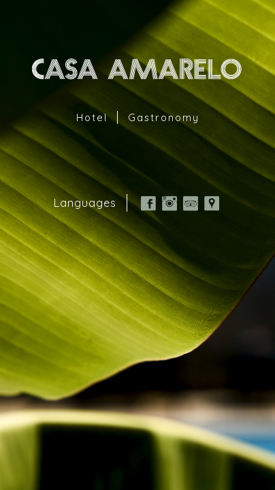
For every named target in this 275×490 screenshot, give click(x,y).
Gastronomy (163, 117)
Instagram (169, 203)
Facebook (148, 203)
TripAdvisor (190, 203)
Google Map (211, 203)
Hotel (92, 117)
